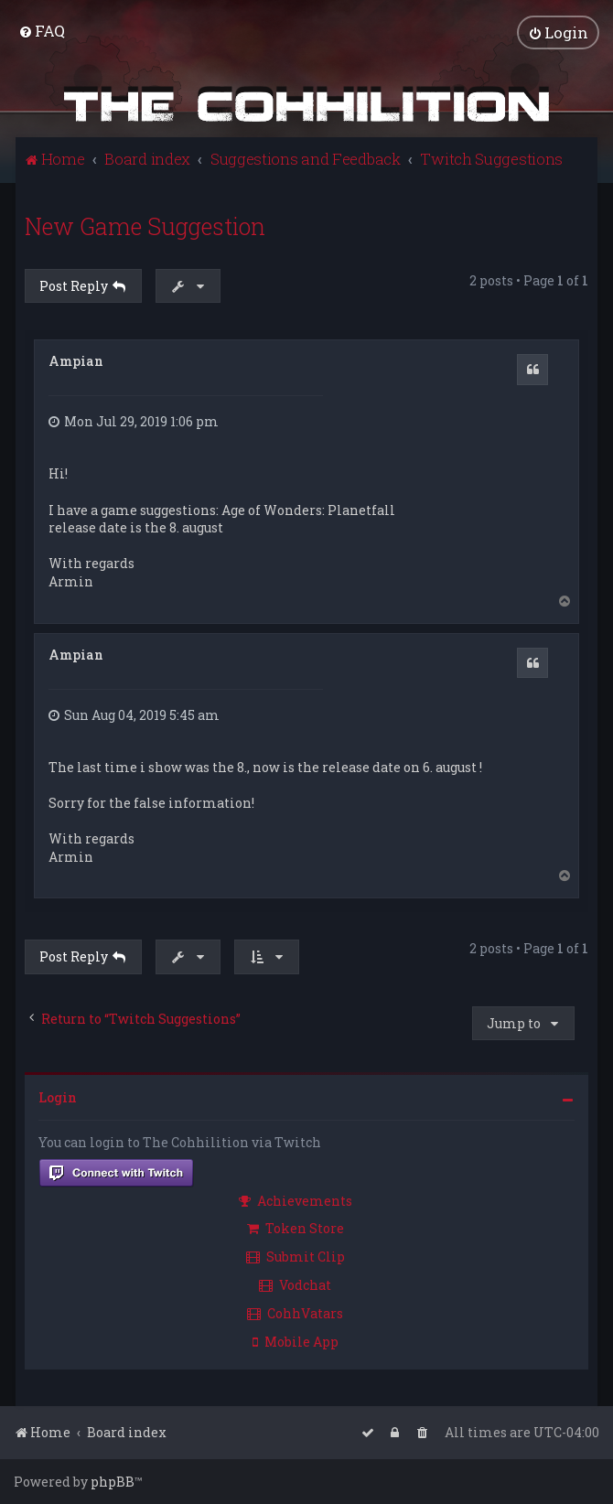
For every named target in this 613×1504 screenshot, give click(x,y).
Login (57, 1097)
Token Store (295, 1228)
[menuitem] (42, 31)
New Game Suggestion (145, 226)
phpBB (112, 1481)
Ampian (75, 361)
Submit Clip (295, 1256)
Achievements (295, 1200)
